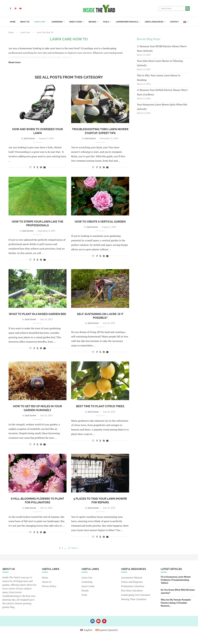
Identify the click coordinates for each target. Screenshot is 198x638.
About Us (46, 582)
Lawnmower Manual (131, 577)
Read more (15, 62)
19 (69, 548)
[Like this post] (30, 167)
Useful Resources (154, 22)
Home (12, 22)
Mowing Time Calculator (133, 599)
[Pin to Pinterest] (41, 167)
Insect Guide (75, 22)
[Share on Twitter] (37, 167)
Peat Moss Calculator (132, 590)
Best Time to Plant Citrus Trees (100, 406)
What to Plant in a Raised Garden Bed (37, 314)
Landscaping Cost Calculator (136, 595)
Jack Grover (29, 138)
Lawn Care (39, 22)
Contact (174, 22)
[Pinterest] (15, 9)
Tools (106, 22)
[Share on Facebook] (34, 167)
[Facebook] (11, 9)
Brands (92, 22)
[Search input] (173, 8)
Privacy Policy (49, 586)
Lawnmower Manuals (127, 22)
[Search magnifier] (187, 8)
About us (24, 22)
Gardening (57, 22)
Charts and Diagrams (132, 582)
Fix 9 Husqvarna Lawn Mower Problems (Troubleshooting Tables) (176, 580)
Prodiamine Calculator (132, 586)
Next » (74, 548)
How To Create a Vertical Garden (100, 221)
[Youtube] (20, 9)
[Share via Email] (44, 167)
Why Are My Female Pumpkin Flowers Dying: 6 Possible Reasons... (176, 603)
